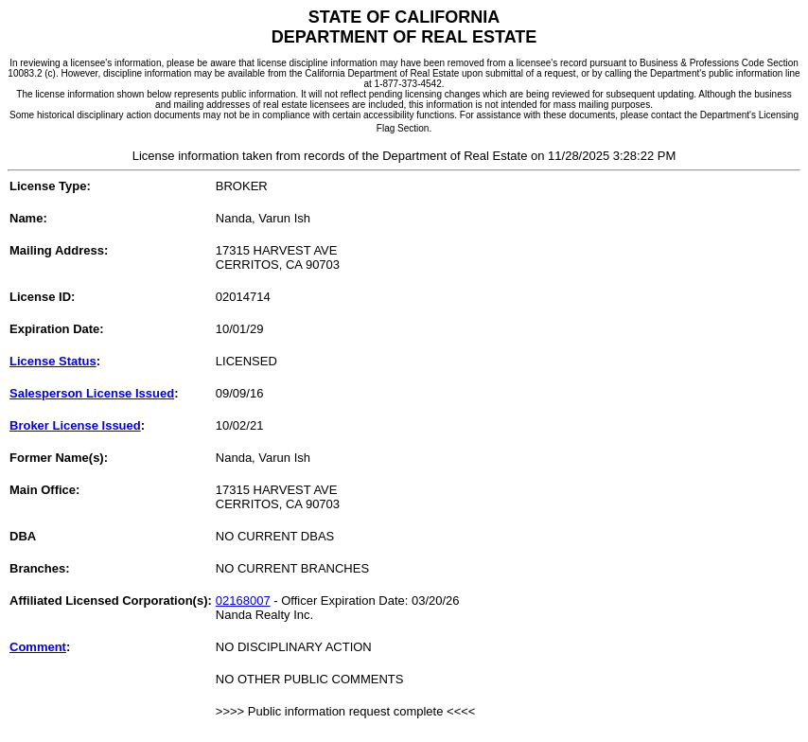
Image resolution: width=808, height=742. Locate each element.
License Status (53, 361)
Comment (37, 647)
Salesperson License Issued (91, 393)
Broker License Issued (75, 425)
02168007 (243, 600)
